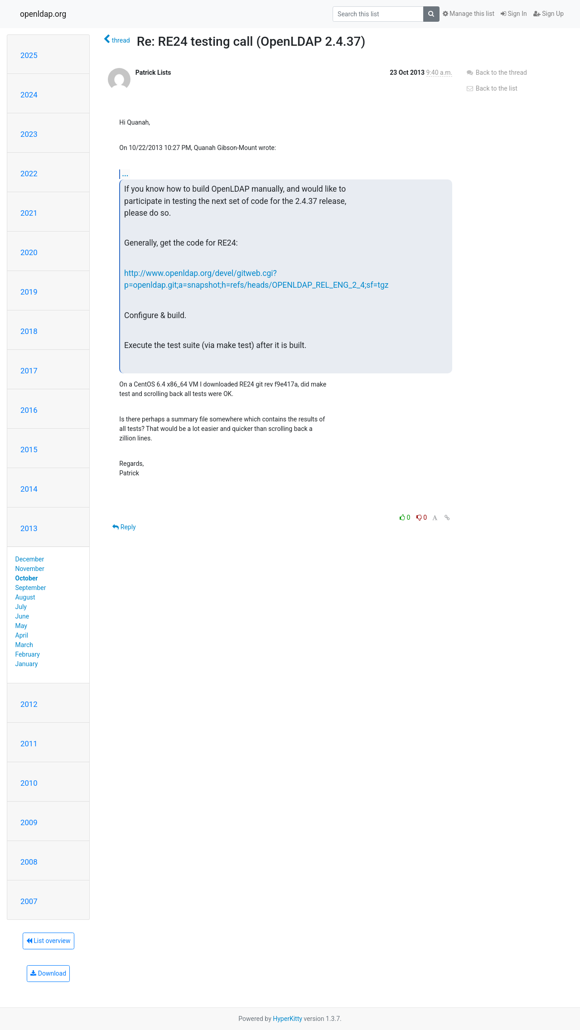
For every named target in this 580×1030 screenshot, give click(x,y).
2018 (29, 331)
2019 (29, 291)
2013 (29, 528)
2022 (29, 173)
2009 (29, 822)
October (26, 578)
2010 (29, 783)
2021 (29, 213)
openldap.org (43, 14)
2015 (29, 449)
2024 (29, 94)
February (27, 654)
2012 (29, 704)
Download (48, 973)
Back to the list (491, 88)
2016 (29, 410)
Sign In (514, 13)
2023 (29, 134)
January (26, 663)
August (25, 597)
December (29, 559)
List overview (48, 940)
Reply (123, 527)
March (24, 644)
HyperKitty (287, 1018)
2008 (29, 861)
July (21, 606)
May (21, 625)
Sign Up (548, 13)
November (29, 568)
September (30, 587)
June (22, 616)
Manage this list (468, 13)
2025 (29, 55)
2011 (29, 743)
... (125, 173)
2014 (29, 488)
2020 (29, 252)
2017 (29, 370)
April (22, 635)
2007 (29, 901)
